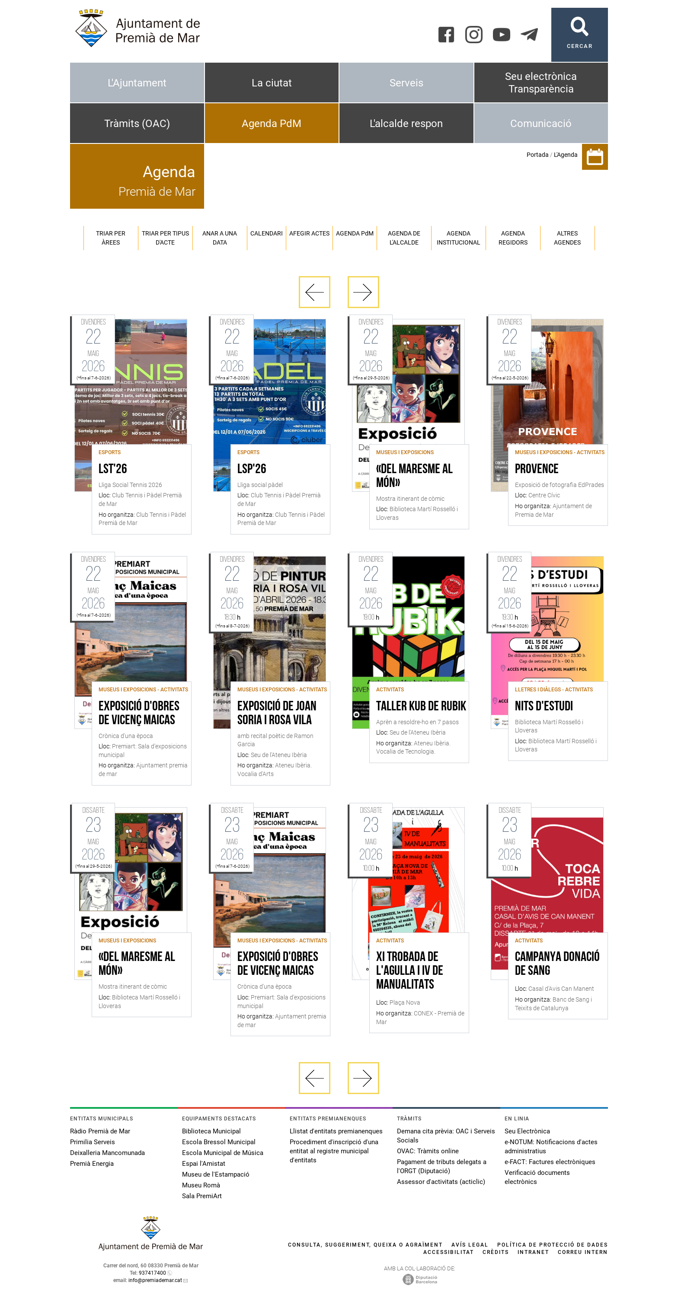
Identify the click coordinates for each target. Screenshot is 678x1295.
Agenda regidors (513, 238)
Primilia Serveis (92, 1142)
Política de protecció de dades (552, 1245)
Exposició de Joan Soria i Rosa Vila (277, 714)
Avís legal (470, 1245)
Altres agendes (567, 238)
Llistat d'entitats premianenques (336, 1131)
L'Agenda (566, 154)
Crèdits (496, 1252)
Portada (538, 154)
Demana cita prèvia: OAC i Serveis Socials (446, 1135)
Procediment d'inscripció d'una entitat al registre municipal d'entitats (334, 1151)
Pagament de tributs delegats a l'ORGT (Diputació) (441, 1166)
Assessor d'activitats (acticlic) (441, 1182)
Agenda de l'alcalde (404, 238)
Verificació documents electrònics (537, 1177)
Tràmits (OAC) (137, 124)
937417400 (152, 1273)
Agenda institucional (458, 238)
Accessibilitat (448, 1252)
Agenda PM (355, 233)
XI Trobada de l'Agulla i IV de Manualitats (409, 971)
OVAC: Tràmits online (428, 1151)
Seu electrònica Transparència (541, 82)
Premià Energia (92, 1164)
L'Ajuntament (137, 83)
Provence (537, 470)
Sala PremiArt (202, 1196)
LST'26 (113, 470)
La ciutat (272, 83)
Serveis (406, 83)
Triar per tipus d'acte (165, 238)
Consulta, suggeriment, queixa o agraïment (365, 1245)
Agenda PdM (271, 124)
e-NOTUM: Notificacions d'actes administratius (551, 1146)
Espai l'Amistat (203, 1164)
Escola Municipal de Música (222, 1153)
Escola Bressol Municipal (219, 1142)
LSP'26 (251, 470)
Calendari (266, 233)
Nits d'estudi (544, 707)
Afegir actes (309, 233)
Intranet (533, 1252)
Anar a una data (219, 238)
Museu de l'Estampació (215, 1174)
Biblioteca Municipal (211, 1131)
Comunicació (541, 124)
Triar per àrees (110, 238)
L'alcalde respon (406, 124)
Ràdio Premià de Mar (100, 1131)
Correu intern (583, 1252)
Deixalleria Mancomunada (107, 1153)
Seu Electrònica (527, 1131)
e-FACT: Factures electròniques (550, 1162)
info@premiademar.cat (155, 1280)
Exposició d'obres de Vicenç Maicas (139, 714)
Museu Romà (201, 1185)
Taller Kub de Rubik (421, 707)
